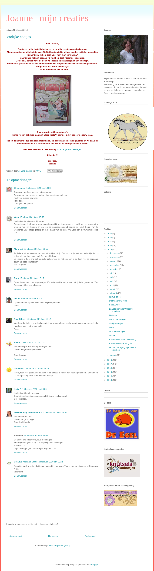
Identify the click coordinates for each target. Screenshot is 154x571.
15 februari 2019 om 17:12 (39, 319)
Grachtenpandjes (117, 331)
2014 (109, 376)
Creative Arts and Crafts (25, 462)
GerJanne (18, 368)
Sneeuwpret (114, 305)
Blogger (94, 564)
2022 (109, 237)
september (115, 265)
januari (113, 355)
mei (112, 281)
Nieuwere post (15, 536)
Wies (16, 217)
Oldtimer (113, 315)
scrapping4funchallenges (69, 149)
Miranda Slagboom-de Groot (28, 412)
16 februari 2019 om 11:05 (55, 412)
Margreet (18, 249)
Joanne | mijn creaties (47, 18)
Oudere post (90, 536)
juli (111, 273)
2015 (109, 372)
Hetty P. (17, 389)
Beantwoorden (20, 208)
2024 (109, 233)
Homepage (53, 536)
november (114, 257)
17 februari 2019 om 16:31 (36, 435)
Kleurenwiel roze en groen (121, 343)
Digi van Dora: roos (118, 301)
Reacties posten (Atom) (59, 545)
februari (113, 293)
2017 (109, 364)
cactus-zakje (115, 297)
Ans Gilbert (20, 319)
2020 (109, 245)
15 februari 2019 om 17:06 (30, 298)
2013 (109, 380)
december (114, 253)
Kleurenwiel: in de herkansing (122, 339)
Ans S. (17, 342)
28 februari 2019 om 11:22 (50, 462)
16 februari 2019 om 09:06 (34, 389)
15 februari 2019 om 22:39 (36, 368)
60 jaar (112, 335)
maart (113, 289)
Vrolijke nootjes (116, 323)
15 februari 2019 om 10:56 (32, 217)
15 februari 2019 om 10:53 (38, 188)
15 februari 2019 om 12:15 (32, 278)
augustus (114, 269)
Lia (15, 298)
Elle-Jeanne (19, 188)
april (112, 285)
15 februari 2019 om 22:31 (33, 342)
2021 (109, 241)
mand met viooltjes (117, 319)
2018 (109, 360)
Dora (16, 278)
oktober (113, 261)
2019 (109, 249)
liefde (111, 327)
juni (112, 277)
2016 (109, 368)
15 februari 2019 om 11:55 (36, 249)
